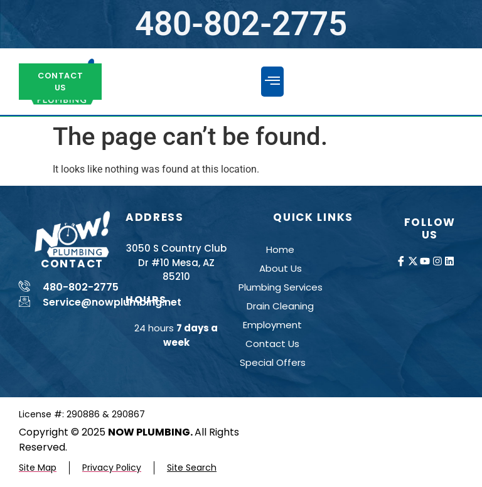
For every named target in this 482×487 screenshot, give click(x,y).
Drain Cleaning (280, 306)
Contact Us (272, 343)
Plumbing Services (280, 287)
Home (280, 249)
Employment (272, 324)
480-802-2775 (241, 23)
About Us (280, 268)
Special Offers (273, 362)
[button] (272, 82)
